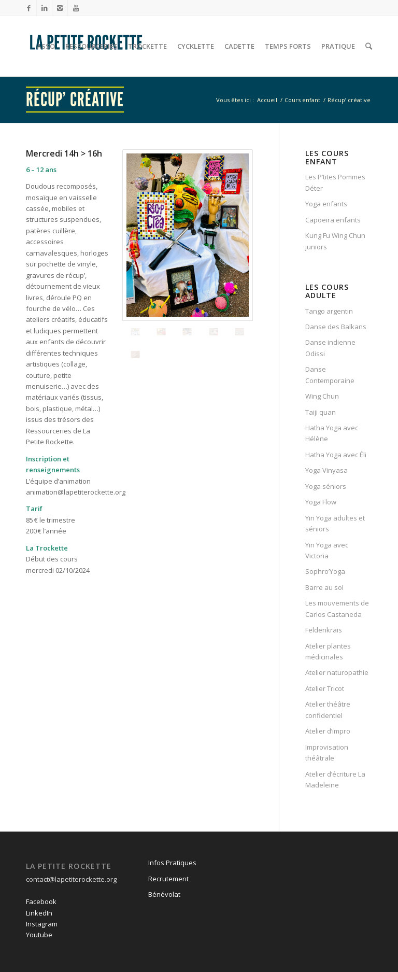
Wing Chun (322, 396)
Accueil (267, 100)
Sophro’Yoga (325, 571)
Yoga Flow (320, 501)
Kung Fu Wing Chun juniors (335, 241)
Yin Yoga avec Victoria (326, 550)
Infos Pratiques (172, 862)
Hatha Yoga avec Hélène (331, 433)
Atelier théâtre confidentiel (327, 709)
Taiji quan (320, 412)
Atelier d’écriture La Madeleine (335, 779)
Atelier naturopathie (336, 672)
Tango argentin (329, 311)
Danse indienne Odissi (330, 347)
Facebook (41, 901)
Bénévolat (164, 894)
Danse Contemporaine (329, 374)
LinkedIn (39, 913)
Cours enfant (302, 100)
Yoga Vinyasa (326, 470)
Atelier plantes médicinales (328, 651)
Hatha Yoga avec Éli (335, 454)
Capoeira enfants (333, 219)
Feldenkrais (323, 630)
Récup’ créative (75, 99)
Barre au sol (324, 587)
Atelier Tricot (324, 688)
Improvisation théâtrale (326, 752)
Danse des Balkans (335, 326)
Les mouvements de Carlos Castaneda (337, 608)
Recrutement (168, 878)
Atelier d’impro (327, 731)
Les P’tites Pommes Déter (335, 182)
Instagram (42, 923)
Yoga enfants (326, 203)
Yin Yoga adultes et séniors (335, 523)
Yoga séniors (325, 486)
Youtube (39, 934)
